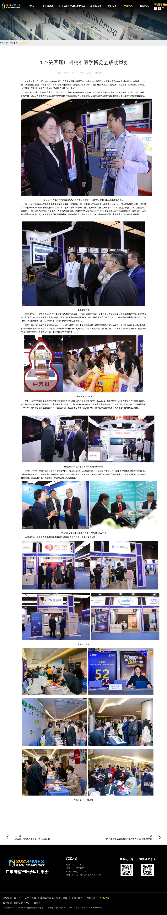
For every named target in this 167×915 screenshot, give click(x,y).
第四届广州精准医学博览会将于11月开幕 (32, 839)
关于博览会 (47, 6)
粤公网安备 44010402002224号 (89, 908)
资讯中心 (128, 6)
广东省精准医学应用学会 (33, 908)
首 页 (17, 897)
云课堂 (37, 902)
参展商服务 (95, 6)
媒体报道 (24, 43)
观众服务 (111, 6)
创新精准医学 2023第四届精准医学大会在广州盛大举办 (128, 839)
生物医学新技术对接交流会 (71, 6)
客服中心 (144, 6)
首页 (32, 6)
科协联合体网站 (22, 902)
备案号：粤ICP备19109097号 (59, 908)
